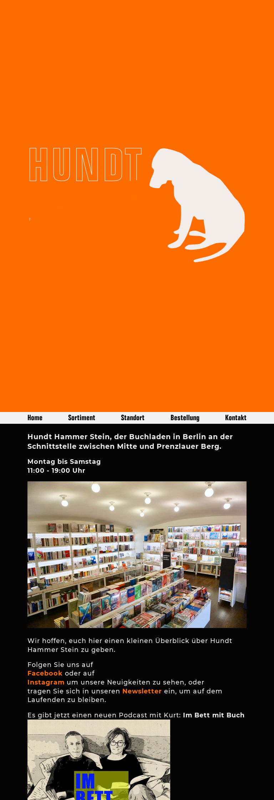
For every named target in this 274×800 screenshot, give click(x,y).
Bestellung (185, 384)
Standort (132, 384)
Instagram (46, 649)
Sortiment (81, 384)
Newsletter (142, 658)
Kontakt (236, 384)
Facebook (45, 640)
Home (34, 384)
